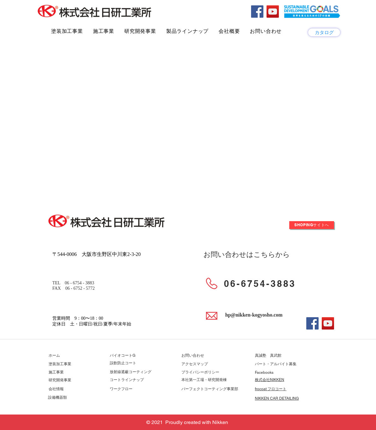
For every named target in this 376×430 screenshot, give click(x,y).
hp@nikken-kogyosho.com (254, 315)
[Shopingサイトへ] (311, 225)
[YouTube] (273, 11)
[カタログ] (324, 32)
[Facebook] (257, 11)
